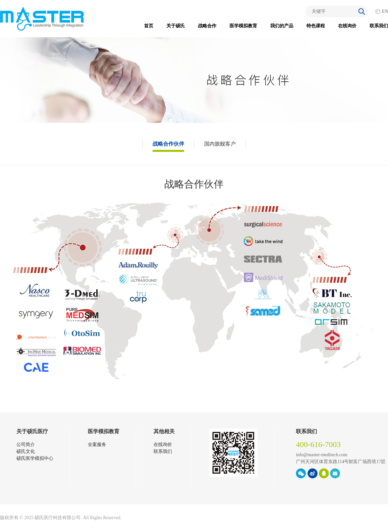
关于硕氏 (175, 25)
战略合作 (207, 25)
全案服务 (97, 444)
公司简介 (25, 444)
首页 (148, 25)
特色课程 (315, 25)
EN (385, 11)
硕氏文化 (25, 451)
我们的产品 (281, 25)
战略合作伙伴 (168, 144)
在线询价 (347, 25)
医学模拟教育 (243, 25)
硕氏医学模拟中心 (34, 458)
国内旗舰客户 (220, 144)
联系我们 (379, 25)
